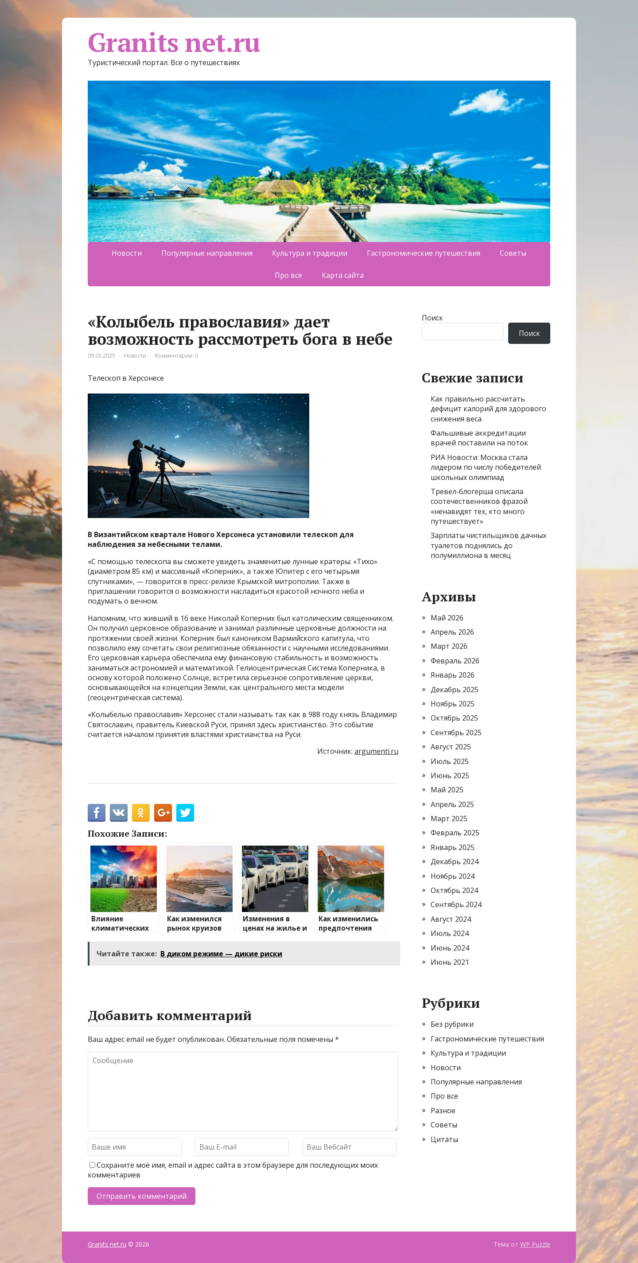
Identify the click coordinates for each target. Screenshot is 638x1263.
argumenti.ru (376, 751)
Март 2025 (449, 818)
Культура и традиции (309, 253)
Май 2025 (447, 790)
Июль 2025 (450, 761)
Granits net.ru (174, 42)
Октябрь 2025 (454, 718)
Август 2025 (451, 747)
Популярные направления (207, 253)
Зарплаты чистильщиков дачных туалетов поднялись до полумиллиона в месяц (488, 545)
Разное (443, 1110)
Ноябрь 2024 (453, 876)
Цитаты (444, 1139)
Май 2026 (447, 618)
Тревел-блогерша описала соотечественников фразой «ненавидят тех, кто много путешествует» (479, 506)
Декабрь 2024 (454, 861)
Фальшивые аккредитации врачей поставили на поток (479, 438)
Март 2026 (449, 646)
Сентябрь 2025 (456, 732)
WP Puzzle (535, 1244)
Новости (127, 253)
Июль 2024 (450, 933)
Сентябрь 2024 (456, 904)
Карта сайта (343, 275)
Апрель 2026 (452, 632)
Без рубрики (452, 1024)
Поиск (432, 318)
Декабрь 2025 (454, 689)
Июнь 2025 (450, 775)
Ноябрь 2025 (453, 704)
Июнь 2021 (450, 962)
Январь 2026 (453, 675)
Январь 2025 (453, 847)
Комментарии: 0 (176, 355)
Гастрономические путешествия (423, 253)
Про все (288, 275)
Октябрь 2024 (454, 890)
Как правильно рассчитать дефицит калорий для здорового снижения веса (488, 409)
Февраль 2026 (455, 661)
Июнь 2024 (450, 948)
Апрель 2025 (452, 804)
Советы (513, 253)
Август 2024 (451, 919)
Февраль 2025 (455, 833)
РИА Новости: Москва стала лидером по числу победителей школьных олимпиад (486, 467)
